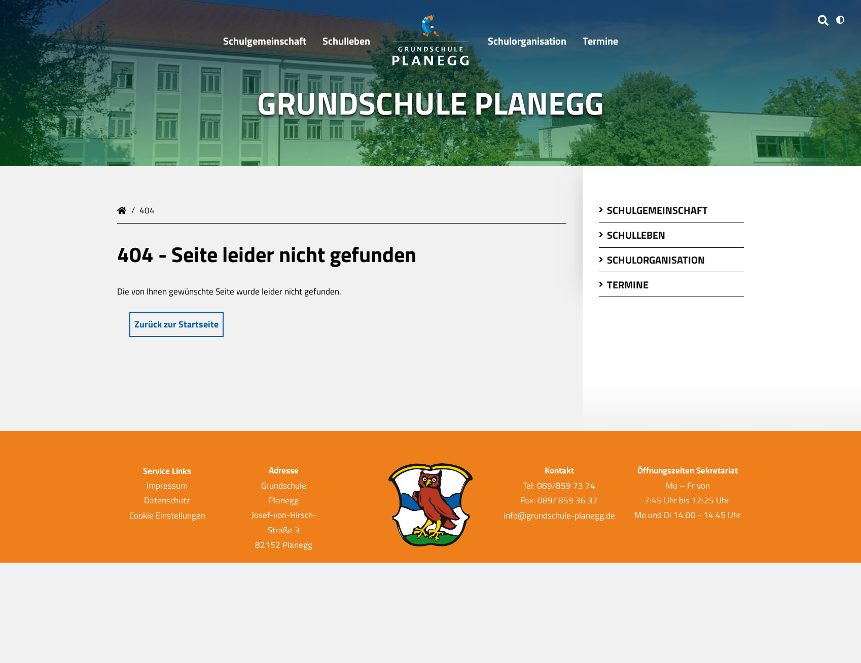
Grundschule (123, 209)
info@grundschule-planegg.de (559, 515)
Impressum (167, 485)
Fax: (529, 500)
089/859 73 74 (566, 485)
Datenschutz (167, 500)
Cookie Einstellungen (167, 515)
